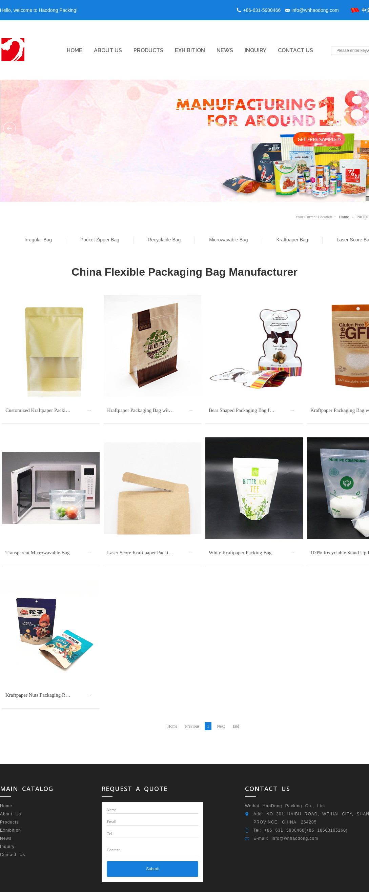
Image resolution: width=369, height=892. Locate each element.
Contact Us (12, 854)
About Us (10, 814)
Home (344, 217)
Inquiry (7, 846)
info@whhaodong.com (315, 10)
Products (9, 822)
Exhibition (10, 830)
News (6, 838)
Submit (152, 869)
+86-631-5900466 (262, 10)
